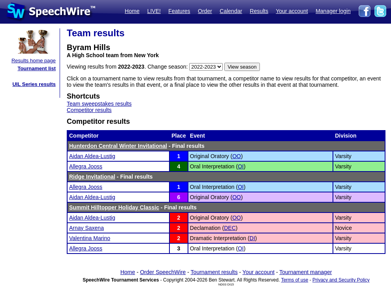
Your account (292, 11)
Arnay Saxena (86, 228)
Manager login (333, 11)
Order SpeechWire (163, 272)
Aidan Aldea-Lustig (92, 156)
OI (241, 166)
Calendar (231, 11)
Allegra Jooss (85, 166)
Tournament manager (305, 272)
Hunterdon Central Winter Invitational (118, 146)
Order (205, 11)
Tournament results (214, 272)
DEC (230, 228)
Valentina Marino (89, 238)
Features (179, 11)
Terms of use (294, 280)
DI (252, 238)
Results (259, 11)
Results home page (33, 60)
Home (132, 11)
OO (236, 156)
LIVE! (154, 11)
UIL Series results (34, 84)
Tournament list (36, 68)
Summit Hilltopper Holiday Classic (114, 207)
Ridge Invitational (92, 176)
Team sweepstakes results (99, 104)
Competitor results (89, 110)
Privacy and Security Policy (341, 280)
